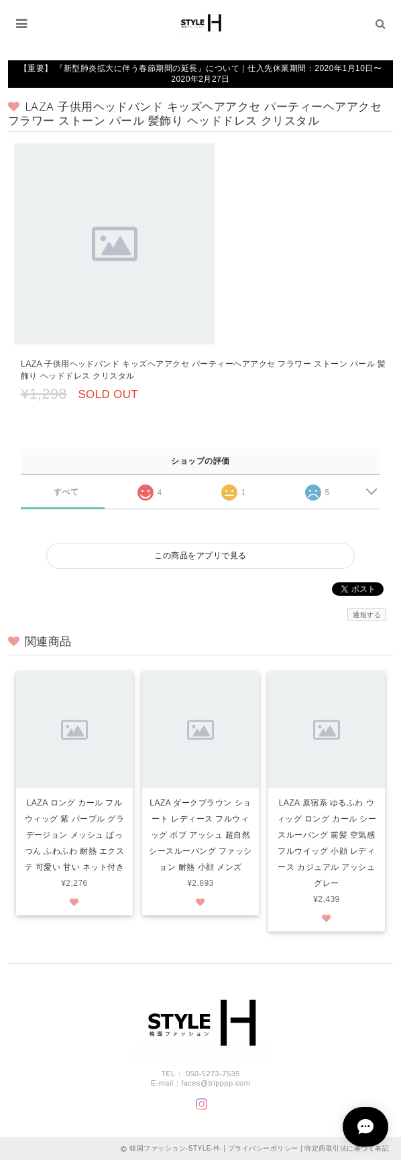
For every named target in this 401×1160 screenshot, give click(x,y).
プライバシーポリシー (263, 1148)
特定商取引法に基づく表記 (346, 1148)
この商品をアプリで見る (200, 555)
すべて (66, 492)
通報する (367, 615)
